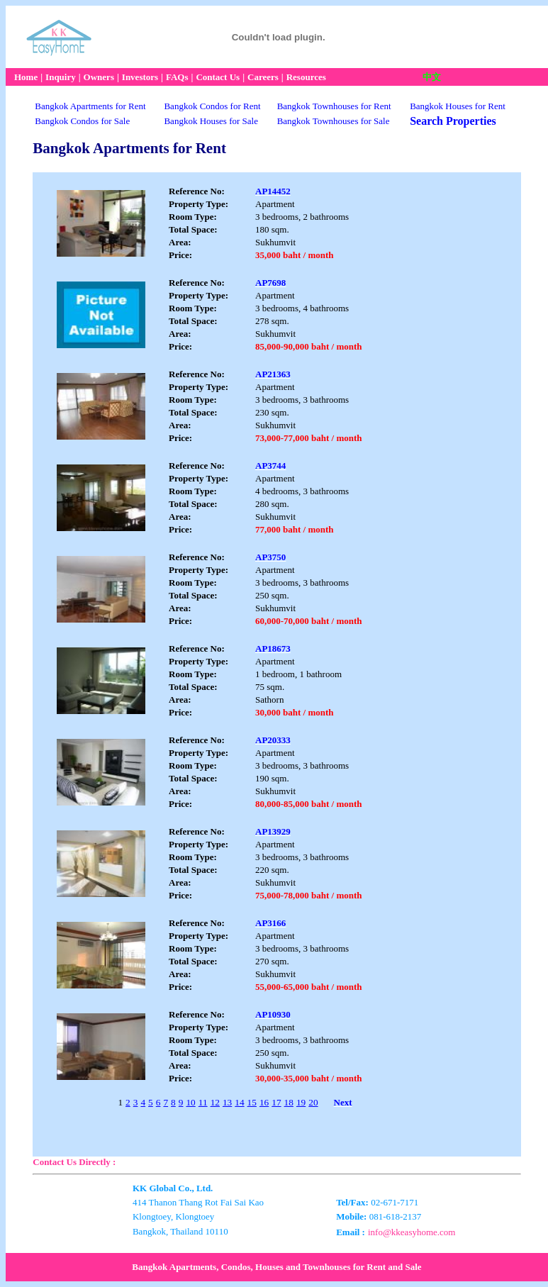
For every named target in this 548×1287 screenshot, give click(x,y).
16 (264, 1102)
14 (239, 1102)
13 (227, 1102)
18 (288, 1102)
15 (252, 1102)
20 (313, 1102)
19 (301, 1102)
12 (215, 1102)
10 (190, 1102)
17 (276, 1102)
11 (203, 1102)
